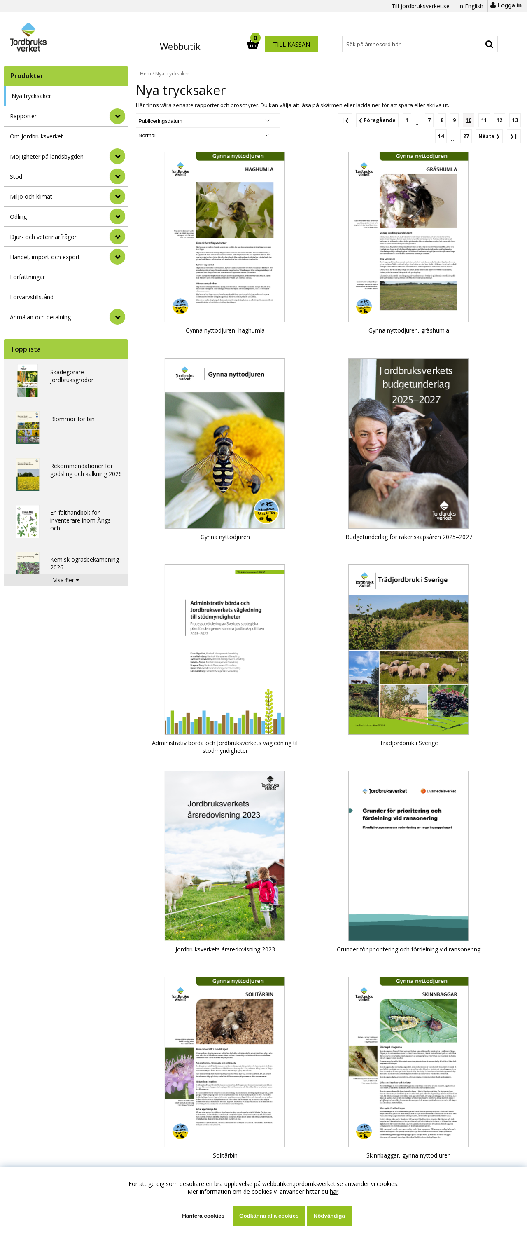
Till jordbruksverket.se (421, 6)
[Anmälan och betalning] (117, 317)
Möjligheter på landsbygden (47, 156)
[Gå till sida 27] (467, 135)
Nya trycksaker (31, 96)
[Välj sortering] (167, 120)
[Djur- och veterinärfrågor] (117, 236)
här (334, 1191)
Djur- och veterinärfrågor (43, 237)
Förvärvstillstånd (32, 297)
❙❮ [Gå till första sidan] (351, 119)
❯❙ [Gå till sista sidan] (514, 134)
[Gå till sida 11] (485, 120)
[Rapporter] (117, 116)
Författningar (27, 277)
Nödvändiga (329, 1216)
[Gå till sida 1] (412, 120)
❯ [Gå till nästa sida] (490, 134)
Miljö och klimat (31, 196)
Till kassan (472, 44)
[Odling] (117, 216)
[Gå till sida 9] (458, 120)
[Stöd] (117, 176)
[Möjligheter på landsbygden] (117, 156)
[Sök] (300, 44)
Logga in (510, 5)
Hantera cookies (203, 1216)
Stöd (16, 176)
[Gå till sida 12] (500, 120)
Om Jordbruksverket (36, 136)
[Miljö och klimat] (117, 196)
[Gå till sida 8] (446, 120)
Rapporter (23, 116)
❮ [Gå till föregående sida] (383, 119)
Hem (145, 73)
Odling (18, 216)
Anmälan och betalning (40, 317)
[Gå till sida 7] (434, 120)
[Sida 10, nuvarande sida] (471, 120)
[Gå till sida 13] (515, 120)
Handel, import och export (45, 257)
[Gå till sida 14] (443, 135)
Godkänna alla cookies (268, 1216)
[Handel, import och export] (117, 256)
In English (470, 6)
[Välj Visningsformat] (233, 120)
